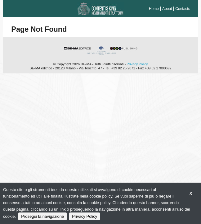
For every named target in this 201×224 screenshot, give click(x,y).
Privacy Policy (137, 64)
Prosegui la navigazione (42, 216)
